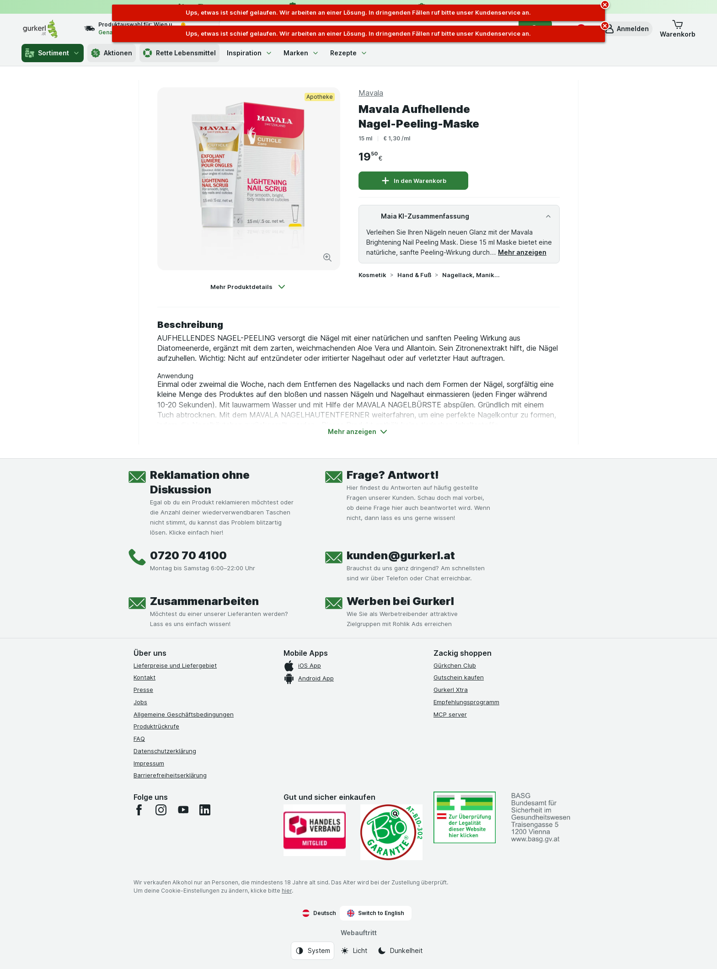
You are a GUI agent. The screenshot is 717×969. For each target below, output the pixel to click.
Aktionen (111, 53)
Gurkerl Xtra (450, 689)
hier (287, 890)
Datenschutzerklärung (165, 751)
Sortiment (52, 53)
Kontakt (144, 677)
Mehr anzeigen (522, 252)
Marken (301, 53)
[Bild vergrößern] (327, 257)
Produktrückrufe (156, 726)
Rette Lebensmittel (179, 53)
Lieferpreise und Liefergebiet (175, 665)
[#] (464, 817)
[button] (626, 28)
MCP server (450, 714)
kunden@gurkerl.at (401, 555)
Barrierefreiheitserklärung (170, 775)
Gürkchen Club (454, 665)
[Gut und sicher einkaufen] (391, 832)
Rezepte (349, 53)
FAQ (139, 738)
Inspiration (250, 53)
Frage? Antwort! (393, 475)
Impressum (149, 763)
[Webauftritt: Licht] (353, 951)
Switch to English (375, 913)
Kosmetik (372, 274)
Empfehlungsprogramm (466, 702)
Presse (143, 689)
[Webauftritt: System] (312, 951)
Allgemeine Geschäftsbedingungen (184, 714)
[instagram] (160, 809)
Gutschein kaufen (458, 677)
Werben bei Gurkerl (400, 601)
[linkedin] (204, 809)
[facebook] (139, 809)
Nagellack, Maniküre (471, 274)
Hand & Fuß (414, 274)
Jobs (140, 702)
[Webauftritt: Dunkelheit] (400, 951)
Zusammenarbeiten (204, 601)
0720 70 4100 (188, 555)
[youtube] (182, 809)
